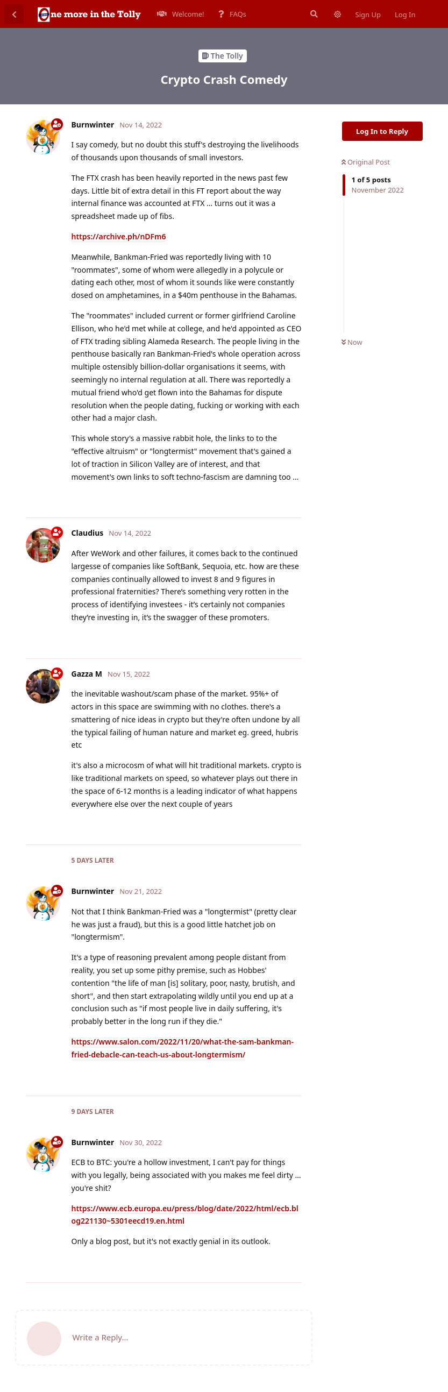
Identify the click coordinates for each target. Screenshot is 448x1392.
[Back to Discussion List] (14, 14)
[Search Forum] (313, 14)
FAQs (232, 14)
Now (352, 342)
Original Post (366, 162)
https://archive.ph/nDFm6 (119, 236)
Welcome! (180, 14)
